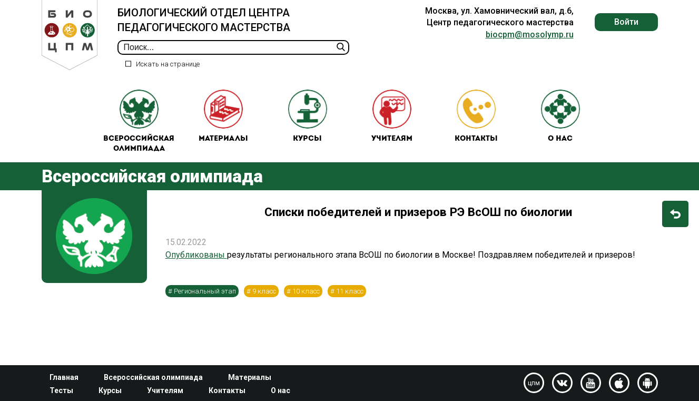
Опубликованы (196, 255)
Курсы (307, 116)
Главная (64, 377)
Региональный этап (205, 291)
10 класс (306, 291)
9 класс (264, 291)
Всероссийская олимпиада (138, 121)
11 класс (349, 291)
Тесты (61, 390)
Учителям (391, 116)
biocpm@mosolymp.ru (530, 35)
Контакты (476, 116)
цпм (534, 383)
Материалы (223, 116)
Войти (626, 22)
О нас (560, 116)
